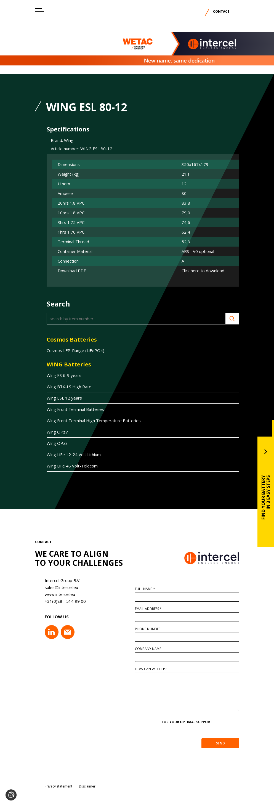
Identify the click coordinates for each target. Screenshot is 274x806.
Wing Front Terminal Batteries (73, 409)
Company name (150, 649)
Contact (221, 11)
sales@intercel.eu (59, 587)
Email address (150, 609)
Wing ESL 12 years (62, 398)
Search (230, 318)
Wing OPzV (55, 432)
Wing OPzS (54, 443)
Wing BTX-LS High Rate (66, 386)
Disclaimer (87, 784)
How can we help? (153, 669)
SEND (222, 743)
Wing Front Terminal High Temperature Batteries (91, 420)
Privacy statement (58, 784)
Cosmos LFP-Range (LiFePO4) (73, 350)
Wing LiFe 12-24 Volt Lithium (71, 454)
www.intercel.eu (57, 594)
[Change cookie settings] (11, 794)
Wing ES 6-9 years (61, 375)
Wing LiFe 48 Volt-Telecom (69, 466)
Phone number (150, 629)
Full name (147, 589)
